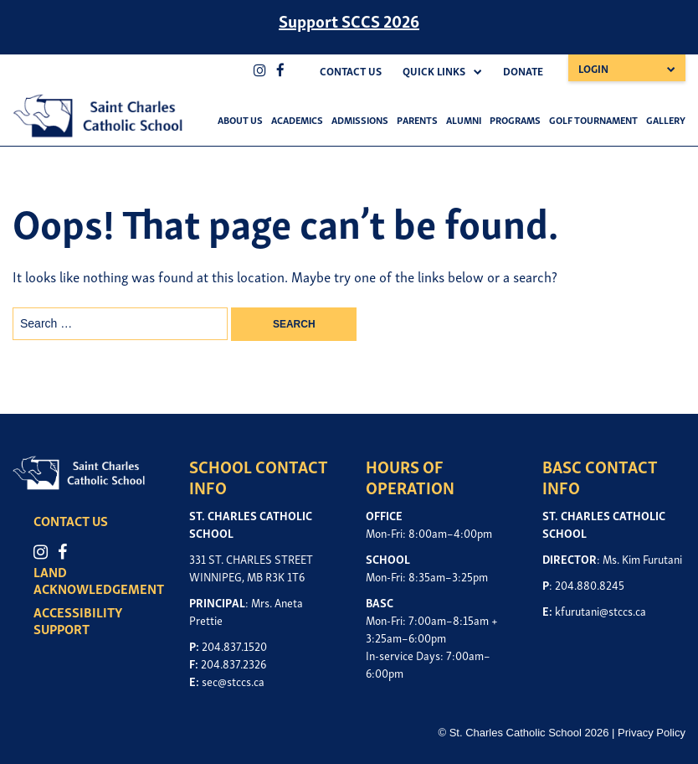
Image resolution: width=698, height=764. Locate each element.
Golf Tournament (593, 119)
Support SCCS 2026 (349, 20)
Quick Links (434, 71)
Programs (515, 119)
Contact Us (351, 71)
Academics (297, 119)
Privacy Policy (651, 732)
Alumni (463, 119)
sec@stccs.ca (233, 680)
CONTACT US (70, 520)
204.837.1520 (234, 645)
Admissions (359, 119)
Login (593, 68)
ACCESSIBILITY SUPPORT (77, 620)
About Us (240, 119)
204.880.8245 (589, 584)
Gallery (665, 119)
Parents (417, 119)
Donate (523, 71)
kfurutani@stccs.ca (600, 610)
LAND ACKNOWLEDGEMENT (98, 579)
